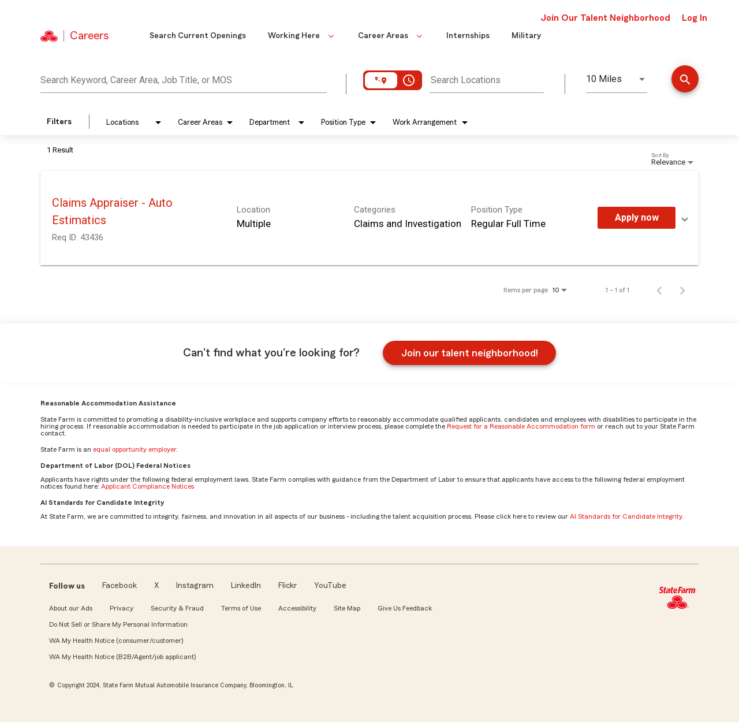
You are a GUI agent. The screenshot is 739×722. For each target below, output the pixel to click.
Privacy (121, 608)
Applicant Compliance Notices (147, 486)
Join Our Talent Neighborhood (605, 18)
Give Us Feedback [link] (405, 608)
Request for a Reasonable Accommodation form (521, 426)
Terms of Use (241, 608)
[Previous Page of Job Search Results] (659, 290)
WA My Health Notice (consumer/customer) (116, 640)
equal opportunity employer (134, 449)
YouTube (330, 586)
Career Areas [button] (391, 36)
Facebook (119, 586)
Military (526, 36)
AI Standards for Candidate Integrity (626, 516)
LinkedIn (246, 586)
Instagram (195, 586)
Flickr (287, 586)
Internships (468, 36)
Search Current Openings (198, 36)
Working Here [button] (302, 36)
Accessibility (297, 608)
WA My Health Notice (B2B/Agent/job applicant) (122, 656)
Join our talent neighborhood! (469, 353)
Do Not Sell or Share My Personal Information (118, 624)
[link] (369, 218)
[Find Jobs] (685, 80)
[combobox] (183, 78)
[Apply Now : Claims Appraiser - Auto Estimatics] (636, 218)
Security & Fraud (177, 608)
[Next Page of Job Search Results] (682, 290)
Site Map (347, 608)
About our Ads (70, 608)
